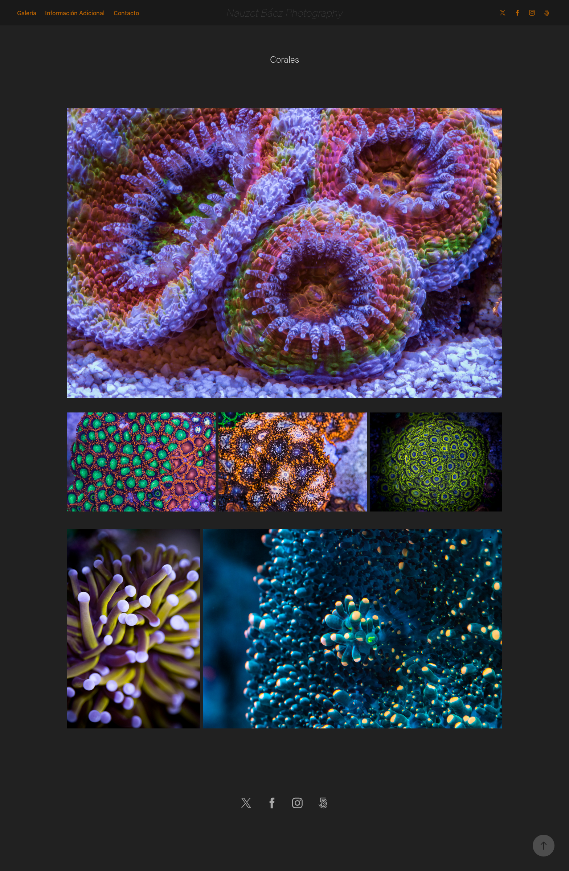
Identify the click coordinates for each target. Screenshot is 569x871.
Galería (26, 13)
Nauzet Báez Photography (284, 12)
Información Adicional (75, 13)
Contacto (126, 13)
